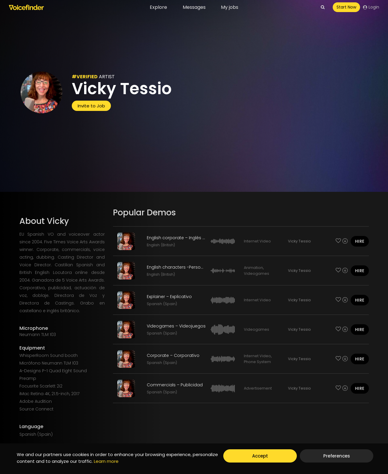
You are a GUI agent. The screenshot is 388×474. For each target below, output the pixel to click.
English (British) (161, 244)
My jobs (229, 7)
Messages (194, 7)
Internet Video (257, 241)
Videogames (256, 273)
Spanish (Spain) (162, 303)
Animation (253, 267)
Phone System (257, 361)
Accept (260, 456)
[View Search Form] (323, 7)
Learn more (106, 461)
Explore (158, 7)
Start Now (346, 7)
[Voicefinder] (26, 7)
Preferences (336, 456)
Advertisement (258, 388)
